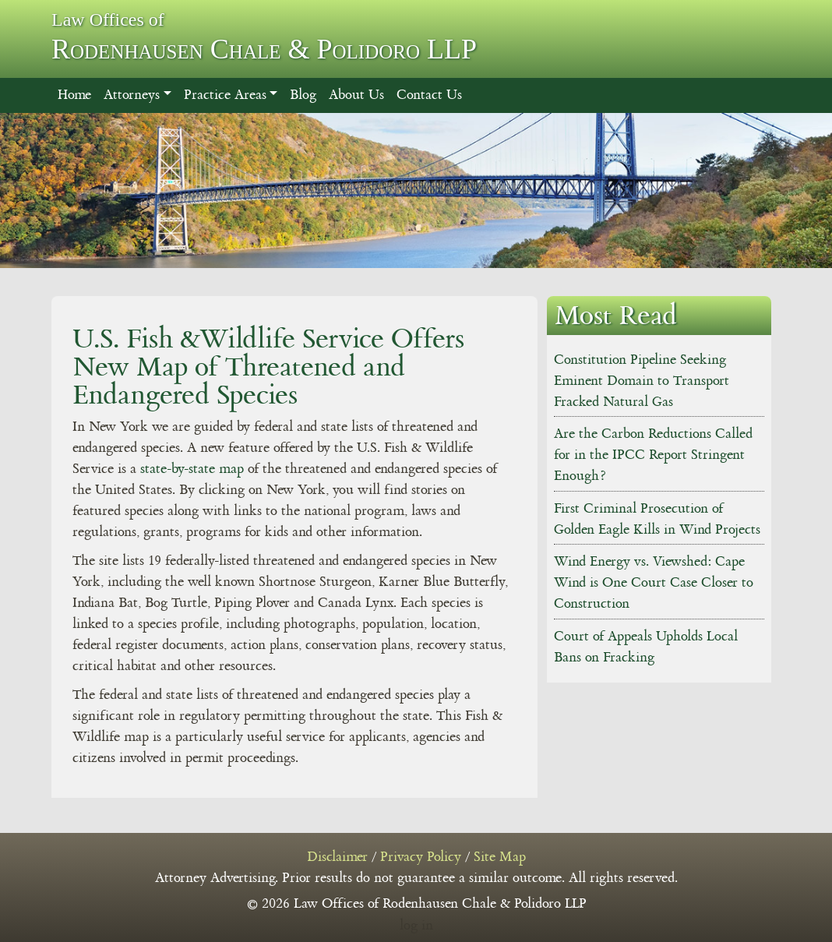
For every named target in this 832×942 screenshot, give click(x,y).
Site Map (500, 857)
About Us (356, 95)
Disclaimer (337, 857)
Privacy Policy (420, 857)
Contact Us (429, 95)
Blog (303, 95)
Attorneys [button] (132, 95)
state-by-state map (192, 469)
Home (74, 95)
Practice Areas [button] (225, 95)
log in (416, 926)
